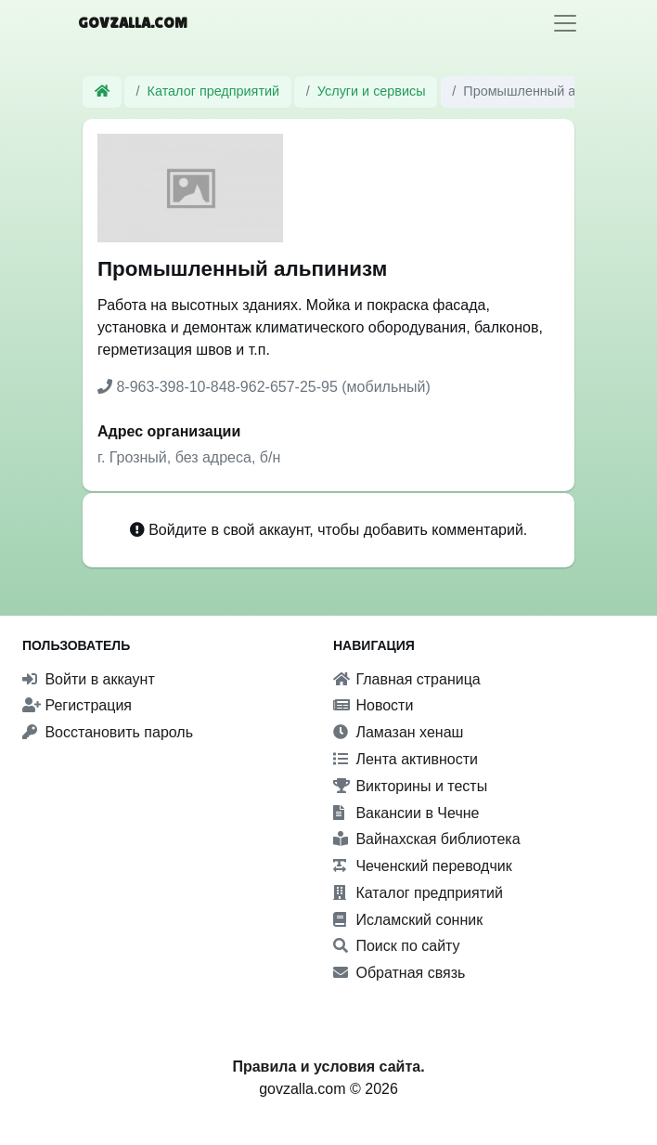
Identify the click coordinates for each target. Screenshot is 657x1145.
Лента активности (405, 759)
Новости (373, 705)
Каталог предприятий (214, 91)
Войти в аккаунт (88, 679)
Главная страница (407, 679)
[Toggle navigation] (565, 23)
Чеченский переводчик (422, 866)
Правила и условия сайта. (328, 1066)
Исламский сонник (408, 920)
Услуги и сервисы (371, 91)
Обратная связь (399, 973)
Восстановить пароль (107, 732)
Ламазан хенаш (398, 732)
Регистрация (77, 705)
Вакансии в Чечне (406, 813)
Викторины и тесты (410, 786)
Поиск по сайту (396, 946)
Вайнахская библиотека (427, 839)
